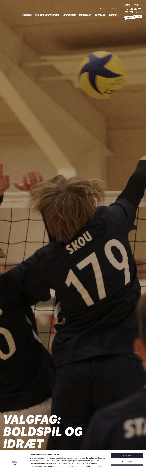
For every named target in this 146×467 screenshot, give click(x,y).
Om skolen (85, 15)
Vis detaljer (120, 462)
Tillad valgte (127, 446)
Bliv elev (100, 15)
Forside (27, 15)
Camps (113, 15)
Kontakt (102, 9)
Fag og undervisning (47, 15)
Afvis (127, 452)
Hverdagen (69, 15)
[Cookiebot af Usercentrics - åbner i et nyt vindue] (15, 462)
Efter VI (114, 9)
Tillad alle (127, 440)
